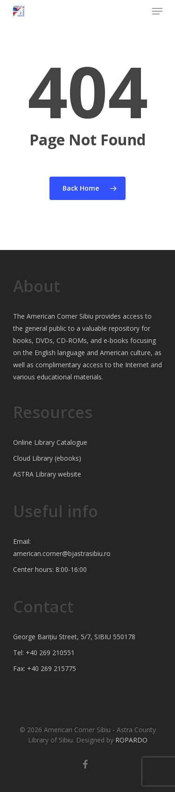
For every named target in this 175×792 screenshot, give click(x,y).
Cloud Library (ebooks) (47, 458)
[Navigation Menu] (157, 11)
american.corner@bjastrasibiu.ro (62, 553)
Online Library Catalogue (50, 442)
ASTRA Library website (47, 474)
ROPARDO (131, 739)
